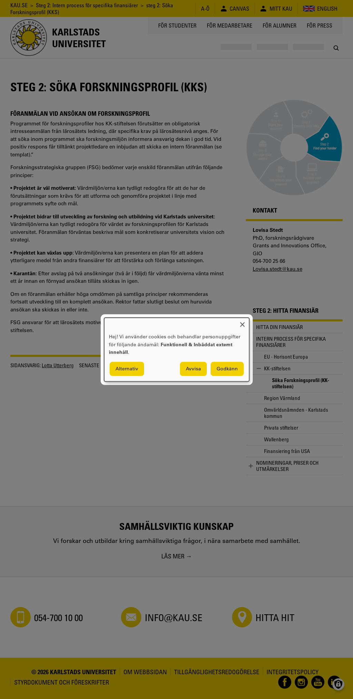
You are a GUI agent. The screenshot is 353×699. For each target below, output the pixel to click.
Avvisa (193, 369)
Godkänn (227, 369)
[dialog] (176, 349)
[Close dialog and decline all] (242, 322)
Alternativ (126, 369)
